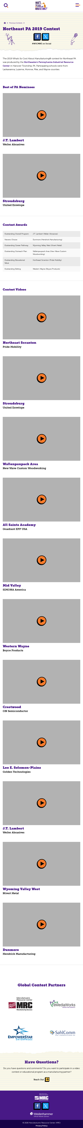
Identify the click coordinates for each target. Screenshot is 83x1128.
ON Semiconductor (15, 711)
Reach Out (39, 1079)
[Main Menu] (77, 5)
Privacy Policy (41, 1126)
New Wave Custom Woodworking (24, 468)
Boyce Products (13, 650)
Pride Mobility (12, 346)
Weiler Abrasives (13, 144)
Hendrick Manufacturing (19, 953)
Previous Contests (15, 23)
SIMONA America (14, 589)
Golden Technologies (16, 771)
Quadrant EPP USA (15, 529)
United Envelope (13, 205)
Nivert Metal (11, 893)
